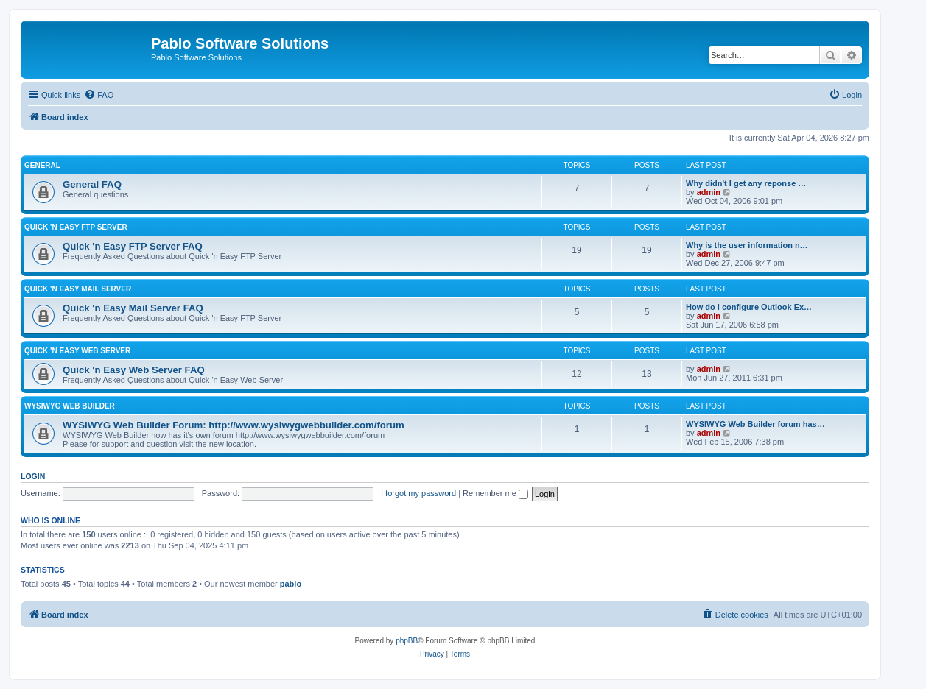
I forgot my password (418, 493)
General (42, 165)
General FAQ (92, 184)
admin (708, 192)
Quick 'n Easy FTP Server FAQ (133, 246)
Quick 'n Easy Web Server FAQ (134, 369)
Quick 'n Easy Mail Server (77, 289)
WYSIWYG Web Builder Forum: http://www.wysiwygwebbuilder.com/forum (233, 425)
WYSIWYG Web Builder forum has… (755, 424)
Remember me (495, 493)
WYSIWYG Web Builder (69, 406)
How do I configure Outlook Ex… (749, 307)
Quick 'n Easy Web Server (77, 351)
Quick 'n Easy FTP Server (75, 227)
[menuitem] (98, 95)
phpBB (407, 641)
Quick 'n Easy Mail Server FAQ (133, 308)
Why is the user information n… (747, 245)
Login (33, 476)
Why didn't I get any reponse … (746, 183)
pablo (290, 583)
